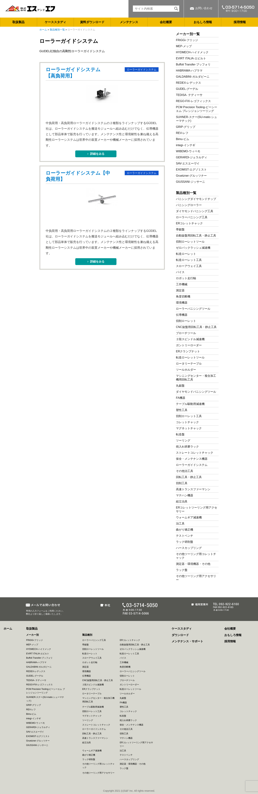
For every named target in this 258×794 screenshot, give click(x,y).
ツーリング (183, 440)
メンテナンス (129, 22)
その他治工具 (184, 470)
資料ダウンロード (92, 22)
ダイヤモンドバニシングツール (196, 391)
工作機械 (181, 284)
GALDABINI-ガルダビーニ (192, 76)
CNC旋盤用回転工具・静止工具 (196, 327)
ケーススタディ (55, 22)
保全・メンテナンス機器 (191, 458)
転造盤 (180, 434)
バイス (180, 272)
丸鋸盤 (180, 385)
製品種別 (87, 634)
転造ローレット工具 (189, 259)
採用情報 (240, 22)
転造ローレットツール (190, 357)
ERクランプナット (188, 351)
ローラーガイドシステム (141, 69)
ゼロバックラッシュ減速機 (193, 247)
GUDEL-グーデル (187, 88)
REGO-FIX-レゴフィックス (193, 101)
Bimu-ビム (182, 139)
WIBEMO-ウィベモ (188, 151)
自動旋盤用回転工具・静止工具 (196, 235)
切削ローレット (186, 320)
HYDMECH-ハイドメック (192, 52)
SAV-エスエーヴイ (187, 163)
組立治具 (181, 501)
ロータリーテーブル (189, 363)
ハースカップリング (189, 547)
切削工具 (181, 483)
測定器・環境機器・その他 (193, 563)
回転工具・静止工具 (189, 477)
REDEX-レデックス (188, 82)
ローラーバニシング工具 (191, 217)
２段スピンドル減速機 (190, 339)
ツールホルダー (186, 369)
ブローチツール (186, 333)
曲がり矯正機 (184, 529)
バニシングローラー (189, 205)
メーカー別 (32, 634)
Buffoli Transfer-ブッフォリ (193, 64)
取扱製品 (18, 22)
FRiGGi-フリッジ (187, 40)
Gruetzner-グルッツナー (191, 175)
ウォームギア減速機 (189, 517)
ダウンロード (180, 635)
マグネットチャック (189, 428)
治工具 (180, 523)
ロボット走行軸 (186, 278)
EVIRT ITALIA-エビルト (191, 58)
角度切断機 (183, 296)
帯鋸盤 (180, 229)
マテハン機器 (184, 495)
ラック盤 (181, 569)
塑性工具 (181, 410)
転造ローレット (186, 253)
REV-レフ (182, 132)
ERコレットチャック (189, 223)
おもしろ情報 (203, 22)
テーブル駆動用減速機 (190, 403)
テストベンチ (184, 535)
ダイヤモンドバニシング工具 (194, 211)
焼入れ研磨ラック (187, 446)
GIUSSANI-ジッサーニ (190, 181)
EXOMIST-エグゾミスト (191, 169)
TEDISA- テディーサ (189, 94)
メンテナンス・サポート (187, 641)
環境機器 (181, 302)
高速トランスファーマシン (193, 489)
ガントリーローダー (189, 345)
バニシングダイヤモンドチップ (196, 198)
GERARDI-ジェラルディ (191, 157)
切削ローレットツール (190, 241)
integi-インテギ (185, 145)
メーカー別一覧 (188, 34)
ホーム (43, 29)
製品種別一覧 (57, 29)
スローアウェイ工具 (189, 266)
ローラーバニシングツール (193, 308)
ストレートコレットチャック (194, 452)
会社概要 (166, 22)
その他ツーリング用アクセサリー (98, 773)
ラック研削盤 (184, 541)
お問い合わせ (203, 8)
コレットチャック (187, 422)
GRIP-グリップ (185, 126)
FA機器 (180, 397)
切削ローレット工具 (189, 416)
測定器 (180, 290)
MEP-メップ (184, 46)
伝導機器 (181, 314)
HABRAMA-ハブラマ (189, 70)
